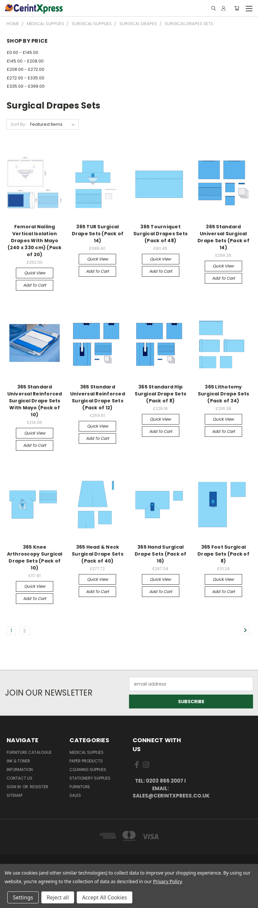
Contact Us (19, 778)
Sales (75, 795)
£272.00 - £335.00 (25, 78)
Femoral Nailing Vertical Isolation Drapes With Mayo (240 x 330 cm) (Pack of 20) (35, 240)
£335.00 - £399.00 (26, 86)
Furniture (79, 787)
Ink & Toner (18, 761)
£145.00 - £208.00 (25, 61)
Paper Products (86, 761)
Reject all (58, 897)
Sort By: (18, 124)
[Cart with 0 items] (236, 8)
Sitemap (14, 795)
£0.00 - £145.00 (22, 52)
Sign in (14, 787)
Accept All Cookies (104, 897)
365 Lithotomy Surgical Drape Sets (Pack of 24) (223, 394)
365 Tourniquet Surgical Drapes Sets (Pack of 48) (160, 233)
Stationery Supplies (89, 778)
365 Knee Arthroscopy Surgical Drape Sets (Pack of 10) (35, 557)
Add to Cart (34, 285)
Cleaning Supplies (87, 769)
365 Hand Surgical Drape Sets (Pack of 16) (161, 554)
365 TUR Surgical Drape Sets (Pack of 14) (98, 233)
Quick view (34, 273)
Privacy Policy (167, 881)
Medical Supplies (86, 752)
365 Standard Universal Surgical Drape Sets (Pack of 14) (223, 237)
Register (39, 787)
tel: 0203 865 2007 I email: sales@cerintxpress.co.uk (161, 788)
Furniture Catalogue (29, 752)
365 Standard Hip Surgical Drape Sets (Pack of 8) (160, 394)
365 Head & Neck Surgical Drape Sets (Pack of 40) (97, 554)
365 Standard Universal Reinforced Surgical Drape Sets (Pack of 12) (97, 397)
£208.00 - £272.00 (25, 69)
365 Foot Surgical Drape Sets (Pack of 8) (223, 554)
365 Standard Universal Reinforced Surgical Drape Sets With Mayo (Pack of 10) (34, 401)
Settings (23, 897)
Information (20, 769)
